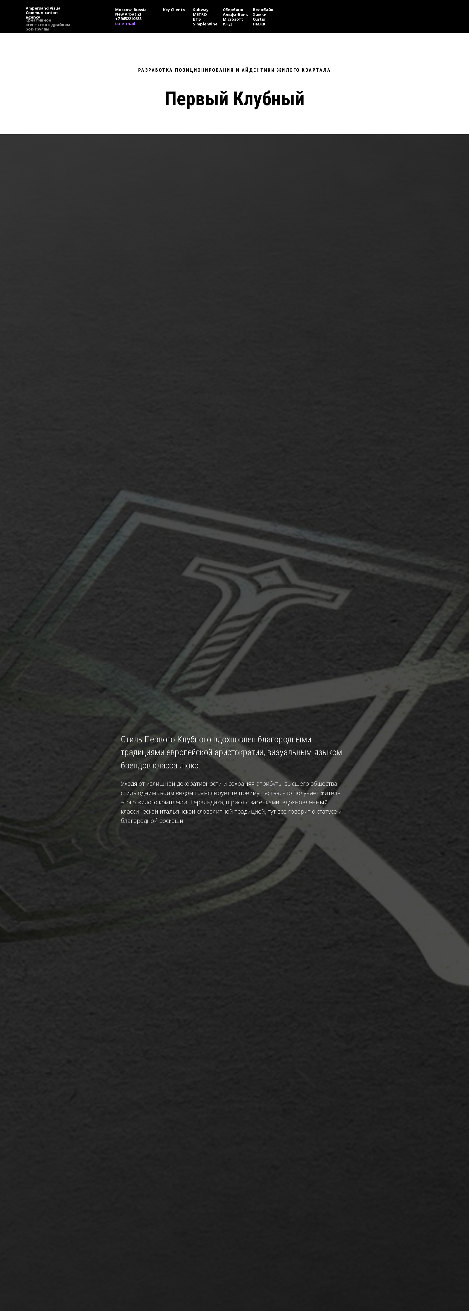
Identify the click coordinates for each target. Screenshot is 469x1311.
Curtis (259, 19)
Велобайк (263, 9)
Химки (260, 14)
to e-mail (125, 23)
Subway (200, 9)
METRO (200, 14)
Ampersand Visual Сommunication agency (44, 12)
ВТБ (197, 19)
